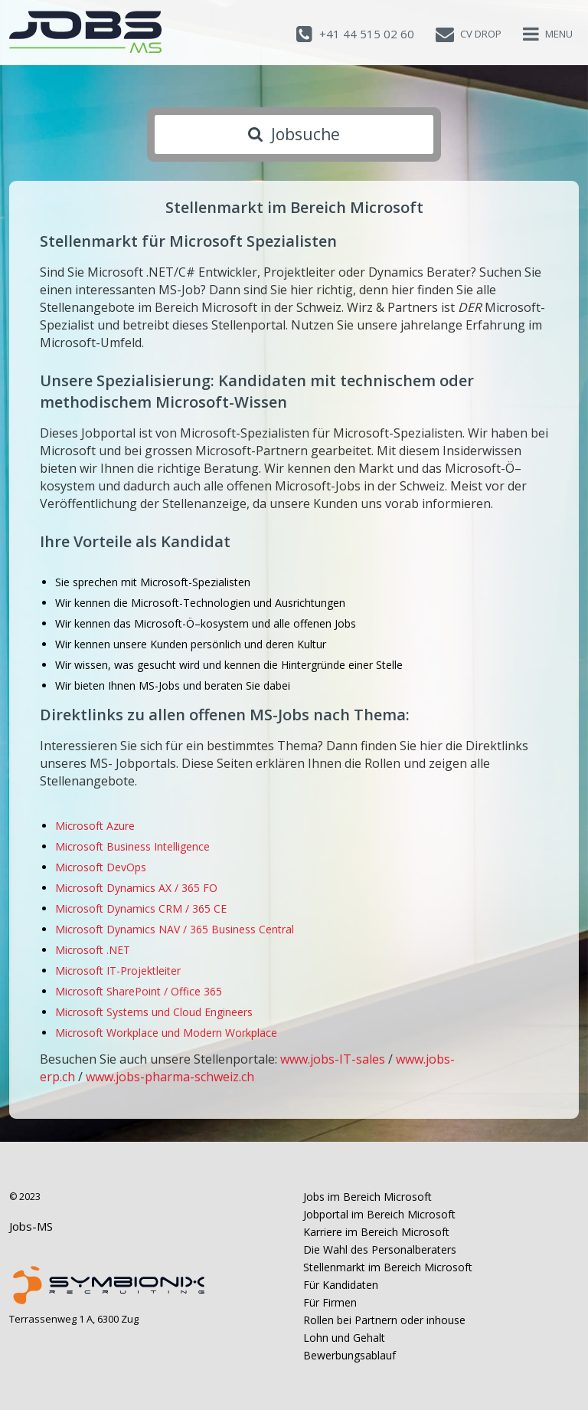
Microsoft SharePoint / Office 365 (138, 991)
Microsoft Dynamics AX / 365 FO (136, 887)
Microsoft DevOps (100, 867)
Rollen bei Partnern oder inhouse (384, 1320)
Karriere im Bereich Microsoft (376, 1232)
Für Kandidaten (340, 1284)
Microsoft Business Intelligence (132, 846)
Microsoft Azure (95, 825)
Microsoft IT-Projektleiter (118, 970)
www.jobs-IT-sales (332, 1059)
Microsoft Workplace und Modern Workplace (166, 1032)
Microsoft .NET (92, 950)
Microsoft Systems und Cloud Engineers (154, 1012)
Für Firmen (330, 1302)
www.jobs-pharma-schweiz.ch (170, 1076)
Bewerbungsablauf (349, 1355)
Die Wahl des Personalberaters (379, 1249)
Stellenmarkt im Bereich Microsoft (387, 1267)
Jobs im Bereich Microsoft (367, 1196)
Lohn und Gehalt (344, 1337)
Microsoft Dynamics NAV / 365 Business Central (174, 929)
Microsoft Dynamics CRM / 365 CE (141, 908)
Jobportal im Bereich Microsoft (379, 1214)
